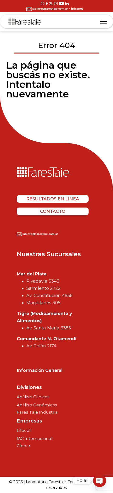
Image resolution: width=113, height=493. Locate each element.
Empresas (29, 421)
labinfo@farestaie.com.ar (47, 8)
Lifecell (24, 430)
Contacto (52, 211)
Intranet (77, 8)
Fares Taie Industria (37, 412)
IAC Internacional (34, 438)
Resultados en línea (52, 199)
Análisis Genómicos (37, 405)
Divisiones (29, 387)
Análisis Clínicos (33, 396)
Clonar (23, 446)
